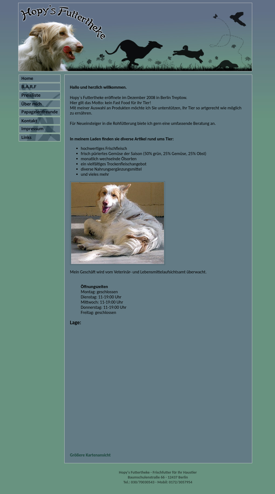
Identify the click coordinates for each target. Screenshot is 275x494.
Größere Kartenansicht (90, 455)
